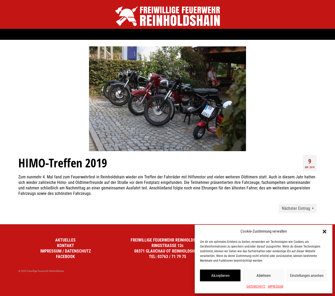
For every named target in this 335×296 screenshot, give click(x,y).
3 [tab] (161, 148)
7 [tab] (186, 148)
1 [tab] (148, 148)
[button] (324, 231)
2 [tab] (155, 148)
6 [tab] (180, 148)
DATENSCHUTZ (256, 286)
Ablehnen (263, 275)
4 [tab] (167, 148)
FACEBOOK (65, 256)
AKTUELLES (65, 240)
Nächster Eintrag (296, 208)
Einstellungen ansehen (306, 275)
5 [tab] (173, 148)
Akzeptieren (220, 275)
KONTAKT (65, 245)
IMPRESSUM (275, 286)
